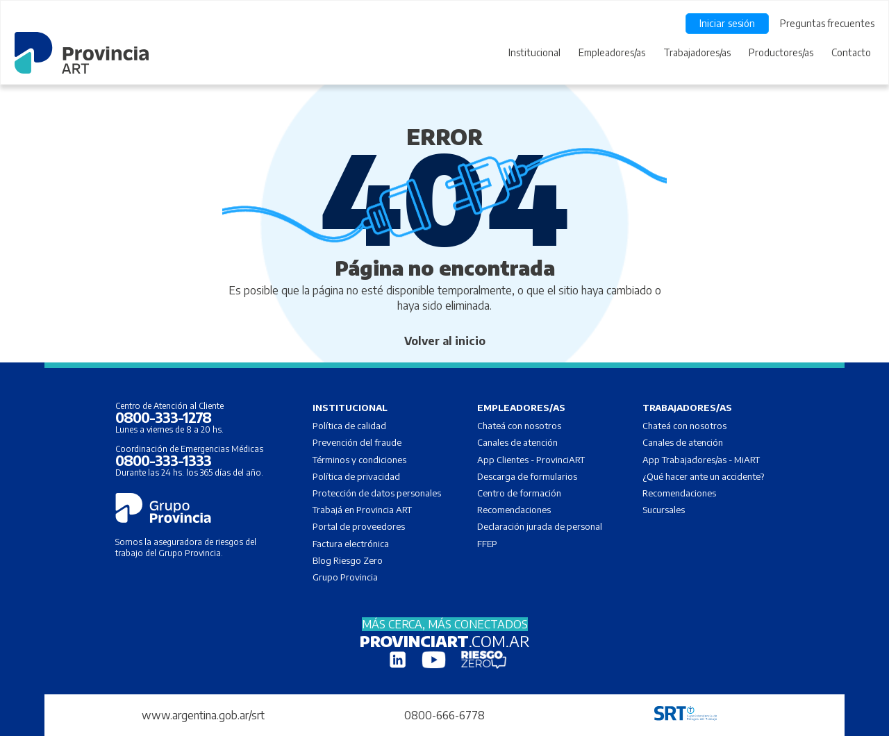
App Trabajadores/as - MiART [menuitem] (701, 459)
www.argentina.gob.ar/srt (203, 715)
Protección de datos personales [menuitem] (377, 493)
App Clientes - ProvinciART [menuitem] (531, 459)
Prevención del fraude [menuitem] (357, 442)
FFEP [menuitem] (487, 543)
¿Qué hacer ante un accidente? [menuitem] (703, 476)
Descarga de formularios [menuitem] (527, 476)
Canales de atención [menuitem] (517, 442)
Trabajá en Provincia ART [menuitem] (362, 509)
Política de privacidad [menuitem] (356, 476)
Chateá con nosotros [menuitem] (519, 425)
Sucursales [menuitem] (663, 509)
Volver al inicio (444, 341)
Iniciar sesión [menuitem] (727, 23)
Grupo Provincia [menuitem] (345, 577)
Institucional (534, 52)
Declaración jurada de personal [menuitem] (539, 526)
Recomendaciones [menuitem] (514, 509)
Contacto (851, 52)
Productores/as (781, 52)
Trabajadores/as (697, 52)
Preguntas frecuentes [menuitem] (827, 23)
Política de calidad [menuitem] (349, 425)
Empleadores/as (612, 52)
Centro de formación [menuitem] (519, 493)
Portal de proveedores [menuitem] (359, 526)
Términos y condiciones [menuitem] (359, 459)
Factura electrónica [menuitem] (351, 543)
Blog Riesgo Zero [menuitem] (348, 560)
